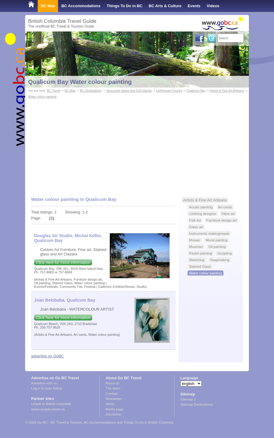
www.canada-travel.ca (48, 409)
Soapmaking (219, 260)
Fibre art (228, 214)
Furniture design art (221, 220)
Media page (115, 409)
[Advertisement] (137, 145)
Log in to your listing (46, 388)
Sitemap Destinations (196, 404)
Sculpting (224, 253)
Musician (196, 247)
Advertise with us (44, 383)
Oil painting (217, 247)
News (110, 404)
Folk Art (195, 220)
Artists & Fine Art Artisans (227, 90)
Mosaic (194, 240)
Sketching (196, 260)
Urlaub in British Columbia (51, 404)
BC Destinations (90, 90)
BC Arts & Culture (165, 6)
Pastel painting (200, 253)
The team (113, 388)
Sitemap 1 (188, 399)
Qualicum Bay (196, 90)
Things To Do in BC (124, 6)
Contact (112, 393)
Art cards (225, 207)
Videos (213, 6)
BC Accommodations (81, 6)
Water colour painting (42, 96)
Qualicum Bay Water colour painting (80, 82)
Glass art (196, 227)
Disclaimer (114, 414)
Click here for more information (63, 262)
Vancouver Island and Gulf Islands (129, 90)
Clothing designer (202, 214)
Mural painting (217, 240)
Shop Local (38, 18)
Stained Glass (200, 266)
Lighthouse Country (169, 90)
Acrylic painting (200, 207)
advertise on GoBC (47, 356)
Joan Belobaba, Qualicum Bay (64, 300)
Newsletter (114, 399)
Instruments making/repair (209, 233)
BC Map (48, 6)
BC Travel (53, 90)
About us (112, 383)
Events (194, 6)
